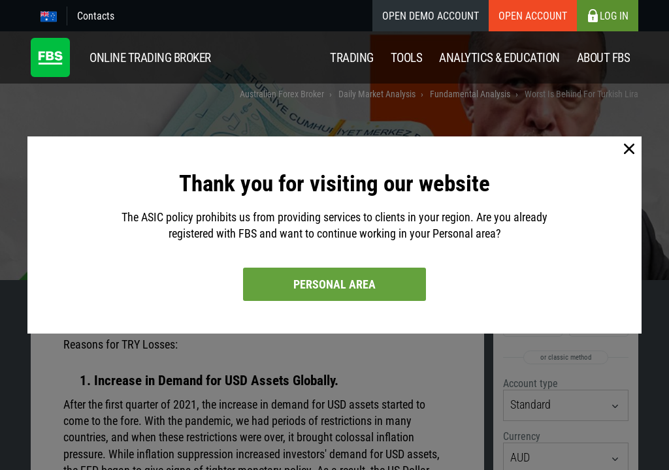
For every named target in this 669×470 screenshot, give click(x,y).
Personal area (334, 284)
